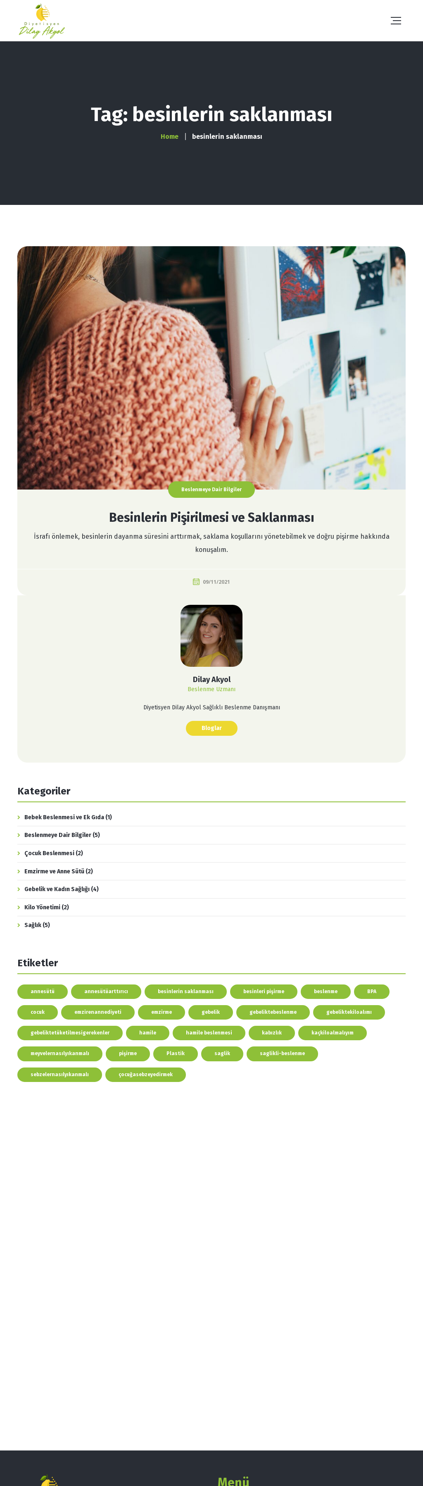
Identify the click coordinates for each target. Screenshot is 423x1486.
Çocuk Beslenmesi (49, 853)
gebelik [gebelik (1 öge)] (211, 1012)
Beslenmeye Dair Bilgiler (211, 489)
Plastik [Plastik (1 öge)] (175, 1053)
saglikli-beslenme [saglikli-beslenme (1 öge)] (282, 1053)
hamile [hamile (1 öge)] (147, 1033)
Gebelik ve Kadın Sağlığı (57, 889)
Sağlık (32, 925)
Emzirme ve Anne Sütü (54, 871)
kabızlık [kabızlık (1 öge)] (272, 1033)
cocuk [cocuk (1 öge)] (38, 1012)
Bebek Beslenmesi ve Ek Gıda (64, 817)
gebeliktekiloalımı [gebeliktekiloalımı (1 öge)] (349, 1012)
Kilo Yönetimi (42, 907)
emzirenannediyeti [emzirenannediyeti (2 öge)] (97, 1012)
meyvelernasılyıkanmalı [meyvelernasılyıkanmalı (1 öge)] (60, 1053)
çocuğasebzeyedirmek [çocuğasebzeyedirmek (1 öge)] (146, 1074)
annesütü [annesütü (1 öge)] (43, 991)
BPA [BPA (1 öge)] (371, 991)
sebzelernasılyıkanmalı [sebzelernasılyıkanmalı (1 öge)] (60, 1074)
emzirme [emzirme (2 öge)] (161, 1012)
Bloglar (212, 728)
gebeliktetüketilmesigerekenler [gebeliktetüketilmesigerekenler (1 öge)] (70, 1033)
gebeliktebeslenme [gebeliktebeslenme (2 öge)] (273, 1012)
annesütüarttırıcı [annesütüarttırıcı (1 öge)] (106, 991)
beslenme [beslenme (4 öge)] (325, 991)
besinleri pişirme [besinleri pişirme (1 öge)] (263, 991)
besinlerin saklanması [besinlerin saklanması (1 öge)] (186, 991)
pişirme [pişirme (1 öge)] (128, 1053)
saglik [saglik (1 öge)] (222, 1053)
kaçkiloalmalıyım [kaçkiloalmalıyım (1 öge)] (332, 1033)
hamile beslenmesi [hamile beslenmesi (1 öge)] (209, 1033)
